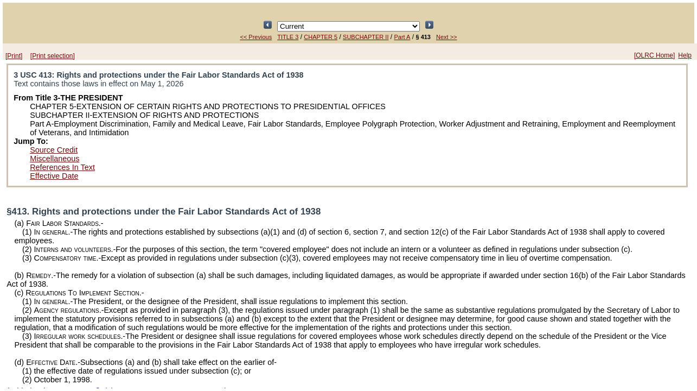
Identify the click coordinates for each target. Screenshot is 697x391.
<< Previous (256, 37)
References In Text (62, 167)
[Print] (13, 56)
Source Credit (54, 150)
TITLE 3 (287, 37)
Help (685, 55)
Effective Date (54, 176)
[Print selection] (52, 56)
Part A (402, 37)
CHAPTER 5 (320, 37)
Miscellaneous (54, 158)
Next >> (446, 37)
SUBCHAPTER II (365, 37)
